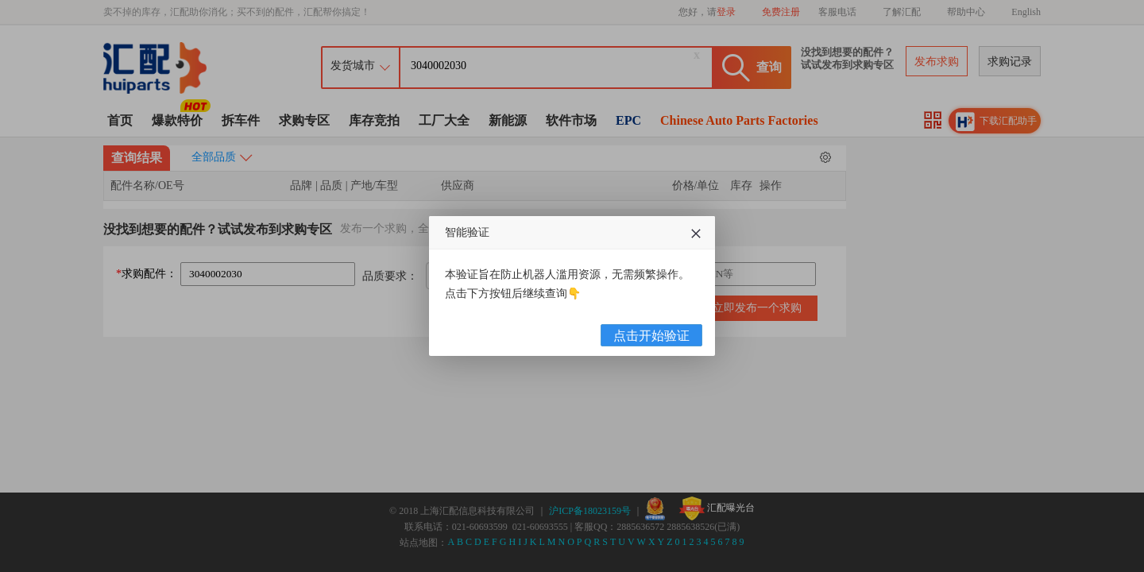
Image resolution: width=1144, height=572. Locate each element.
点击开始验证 (651, 335)
